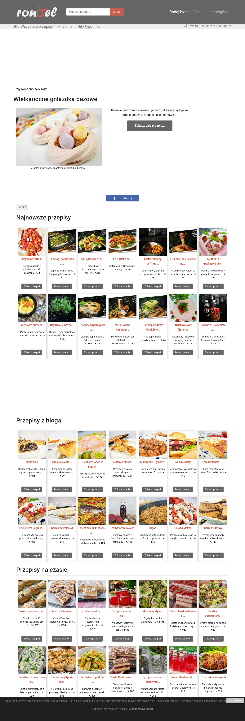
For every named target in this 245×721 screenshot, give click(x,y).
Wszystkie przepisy (36, 26)
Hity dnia (65, 26)
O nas (198, 12)
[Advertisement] (122, 60)
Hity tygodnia (88, 26)
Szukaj (116, 12)
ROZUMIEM (235, 700)
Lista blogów (216, 12)
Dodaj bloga (179, 12)
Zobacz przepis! (32, 286)
